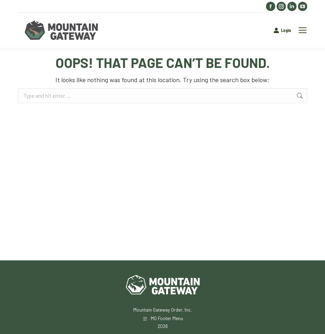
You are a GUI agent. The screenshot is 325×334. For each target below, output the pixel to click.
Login (282, 30)
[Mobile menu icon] (302, 30)
